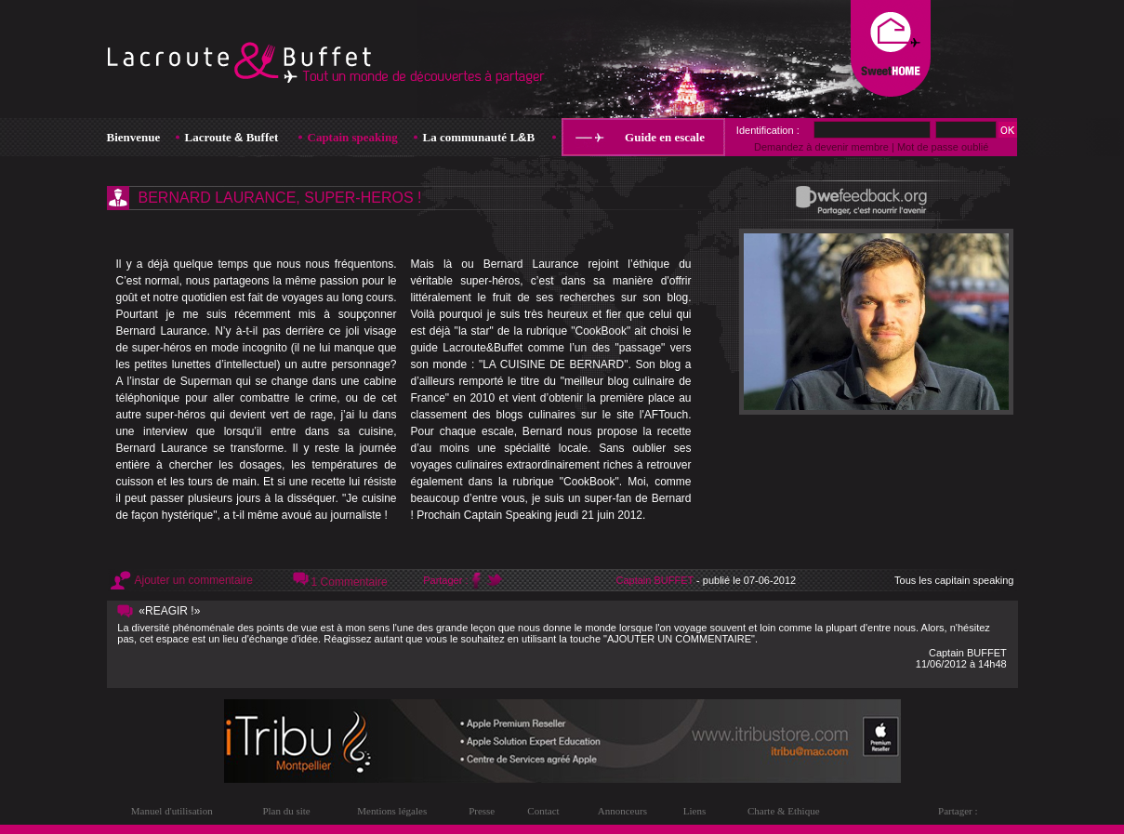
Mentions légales (392, 810)
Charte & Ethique (783, 810)
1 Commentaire (349, 582)
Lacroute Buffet (232, 137)
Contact (543, 810)
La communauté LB (479, 137)
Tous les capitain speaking (953, 580)
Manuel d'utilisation (172, 810)
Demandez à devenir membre (821, 146)
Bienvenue (134, 137)
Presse (482, 810)
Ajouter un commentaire (194, 580)
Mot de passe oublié (942, 146)
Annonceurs (622, 810)
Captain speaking (353, 137)
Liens (694, 810)
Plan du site (286, 810)
